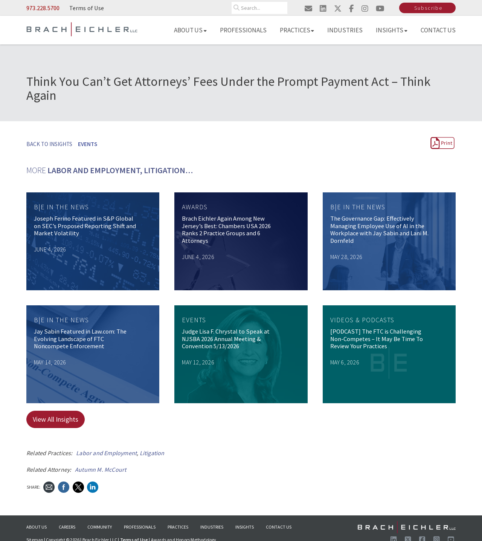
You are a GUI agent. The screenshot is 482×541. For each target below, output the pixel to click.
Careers (67, 527)
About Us (190, 30)
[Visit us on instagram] (365, 8)
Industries (345, 30)
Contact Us (438, 30)
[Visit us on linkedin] (323, 8)
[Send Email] (49, 486)
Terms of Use (86, 8)
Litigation (152, 453)
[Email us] (308, 8)
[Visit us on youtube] (380, 8)
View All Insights (55, 419)
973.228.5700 (42, 8)
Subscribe (428, 8)
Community (99, 527)
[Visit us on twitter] (338, 8)
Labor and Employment (106, 453)
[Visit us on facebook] (351, 8)
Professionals (243, 30)
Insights (391, 30)
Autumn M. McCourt (100, 469)
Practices (297, 30)
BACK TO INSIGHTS (49, 144)
